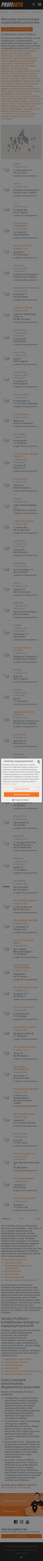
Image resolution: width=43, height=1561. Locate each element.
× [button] (39, 763)
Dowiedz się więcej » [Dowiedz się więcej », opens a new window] (10, 784)
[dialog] (21, 781)
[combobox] (38, 761)
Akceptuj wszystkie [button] (21, 794)
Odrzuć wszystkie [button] (21, 789)
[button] (21, 799)
